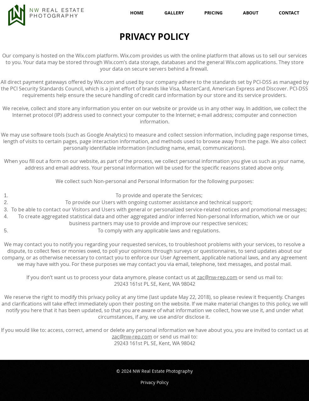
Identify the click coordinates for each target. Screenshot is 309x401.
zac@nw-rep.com (217, 277)
